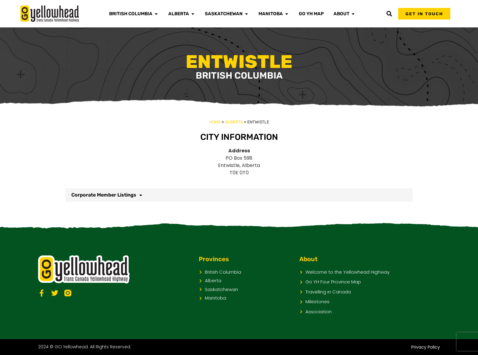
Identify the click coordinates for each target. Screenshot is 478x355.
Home (215, 121)
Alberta (234, 121)
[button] (389, 14)
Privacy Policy (425, 347)
